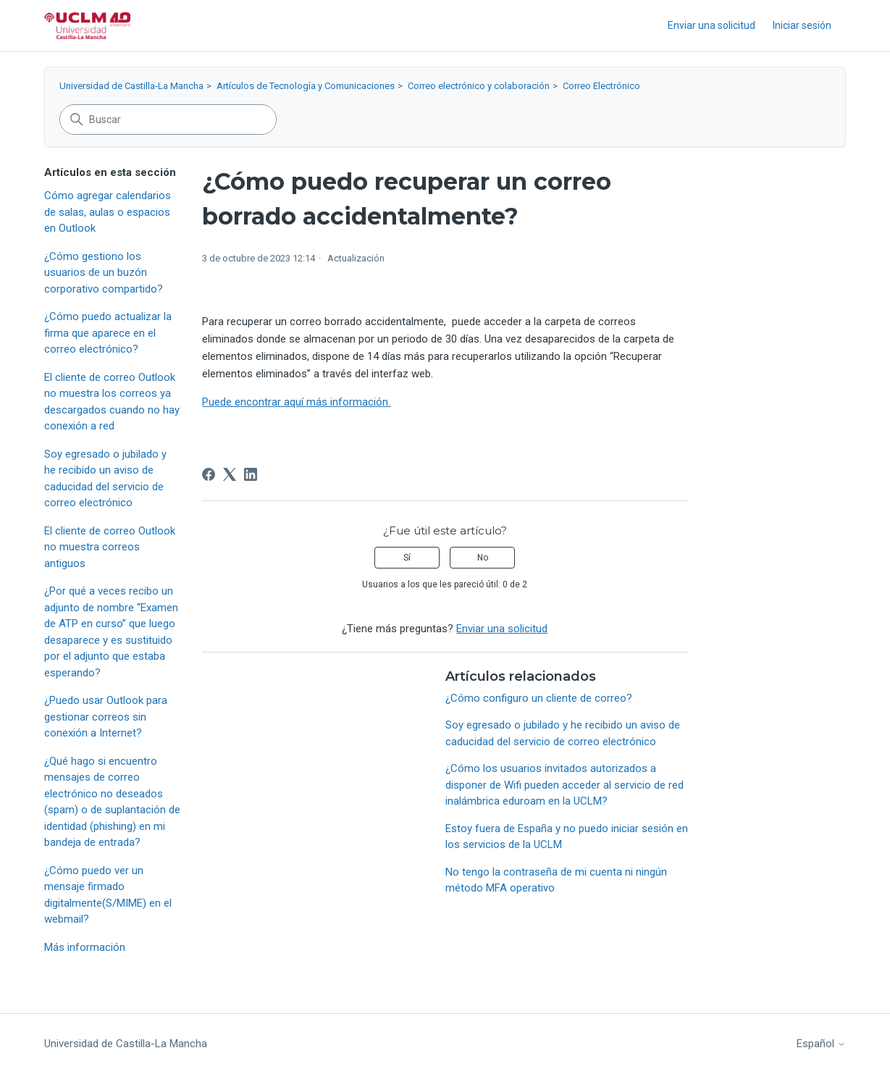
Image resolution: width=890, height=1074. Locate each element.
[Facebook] (208, 474)
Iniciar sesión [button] (802, 25)
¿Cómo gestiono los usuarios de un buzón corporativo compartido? (103, 272)
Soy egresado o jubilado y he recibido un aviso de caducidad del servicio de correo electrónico (105, 479)
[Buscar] (168, 119)
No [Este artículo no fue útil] (482, 558)
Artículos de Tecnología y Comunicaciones (306, 85)
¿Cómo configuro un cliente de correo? (538, 698)
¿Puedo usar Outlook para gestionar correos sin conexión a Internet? (105, 716)
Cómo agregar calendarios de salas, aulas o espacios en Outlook (107, 212)
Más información (84, 947)
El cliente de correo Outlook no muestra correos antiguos (109, 547)
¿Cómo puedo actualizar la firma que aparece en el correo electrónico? (108, 333)
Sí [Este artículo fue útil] (407, 558)
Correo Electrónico (601, 85)
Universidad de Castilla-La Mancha (131, 85)
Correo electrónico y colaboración (479, 85)
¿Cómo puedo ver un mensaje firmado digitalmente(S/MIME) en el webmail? (108, 895)
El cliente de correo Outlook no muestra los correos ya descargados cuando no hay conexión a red (112, 402)
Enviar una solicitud (711, 25)
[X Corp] (229, 474)
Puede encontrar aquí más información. (296, 401)
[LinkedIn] (250, 474)
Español (821, 1044)
